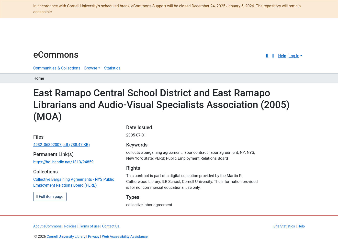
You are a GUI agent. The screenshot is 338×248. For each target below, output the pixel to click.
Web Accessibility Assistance (125, 237)
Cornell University (45, 36)
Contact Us (111, 226)
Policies (70, 226)
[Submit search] (267, 56)
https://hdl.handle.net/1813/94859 (63, 162)
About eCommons (47, 226)
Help (282, 56)
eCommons (56, 55)
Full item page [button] (49, 196)
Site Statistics (284, 226)
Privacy (94, 237)
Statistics (112, 68)
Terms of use (89, 226)
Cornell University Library (66, 237)
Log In (294, 56)
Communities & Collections (56, 68)
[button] (273, 56)
